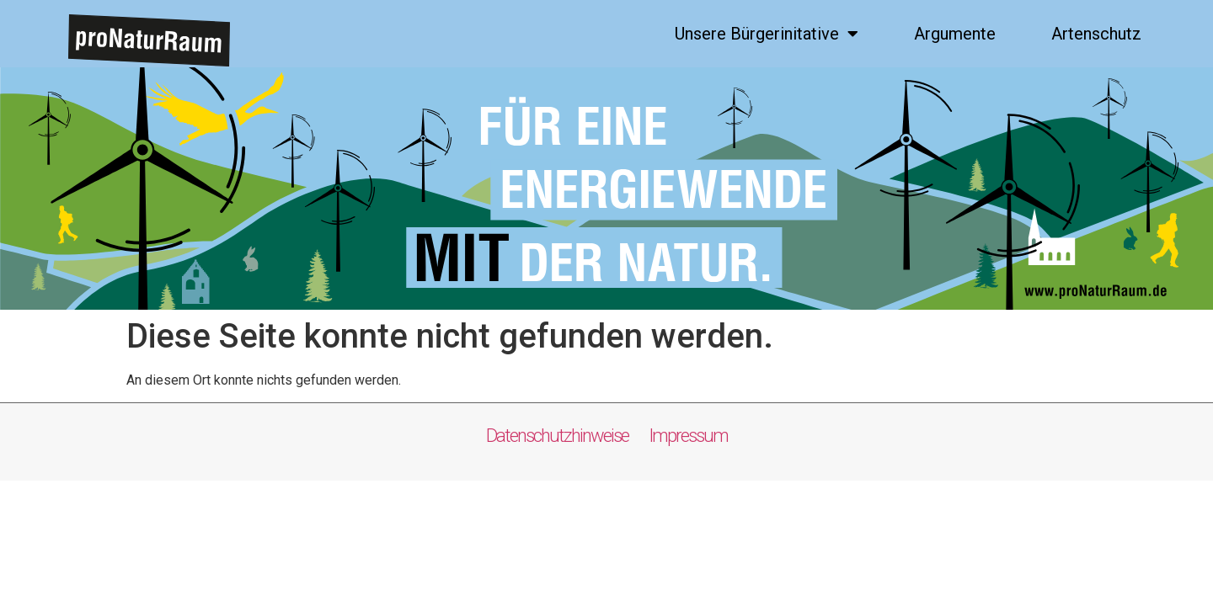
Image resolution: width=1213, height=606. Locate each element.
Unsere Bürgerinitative (766, 33)
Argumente (955, 34)
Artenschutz (1096, 34)
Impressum (687, 435)
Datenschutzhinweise (565, 435)
